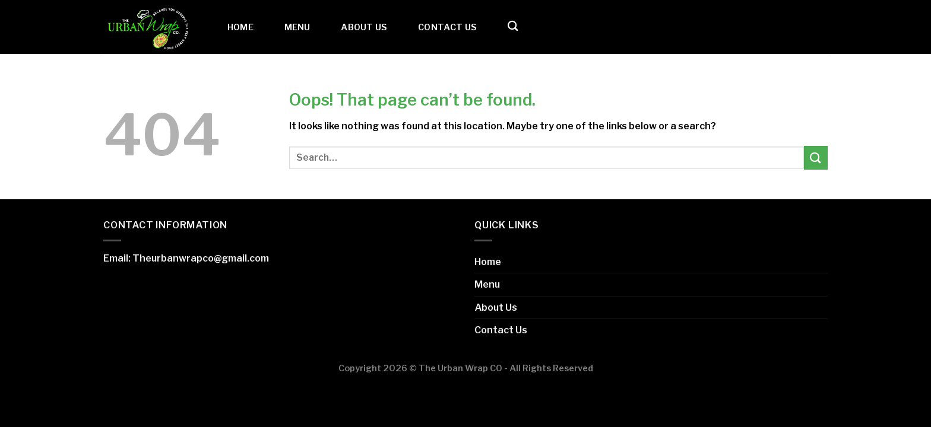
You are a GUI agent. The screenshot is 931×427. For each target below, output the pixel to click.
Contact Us (447, 27)
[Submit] (816, 157)
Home (240, 27)
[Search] (512, 26)
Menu (297, 27)
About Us (364, 27)
